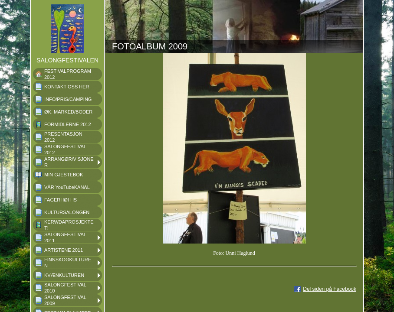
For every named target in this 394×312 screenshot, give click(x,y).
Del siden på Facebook (329, 289)
